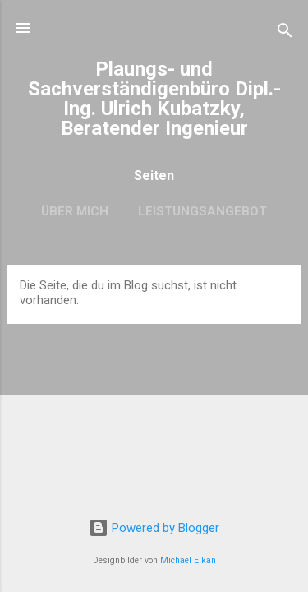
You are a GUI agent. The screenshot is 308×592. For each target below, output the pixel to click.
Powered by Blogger (154, 527)
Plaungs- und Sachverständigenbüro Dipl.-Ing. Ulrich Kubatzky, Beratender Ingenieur (154, 99)
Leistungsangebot (202, 211)
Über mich (74, 211)
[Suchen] (285, 33)
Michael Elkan (188, 560)
